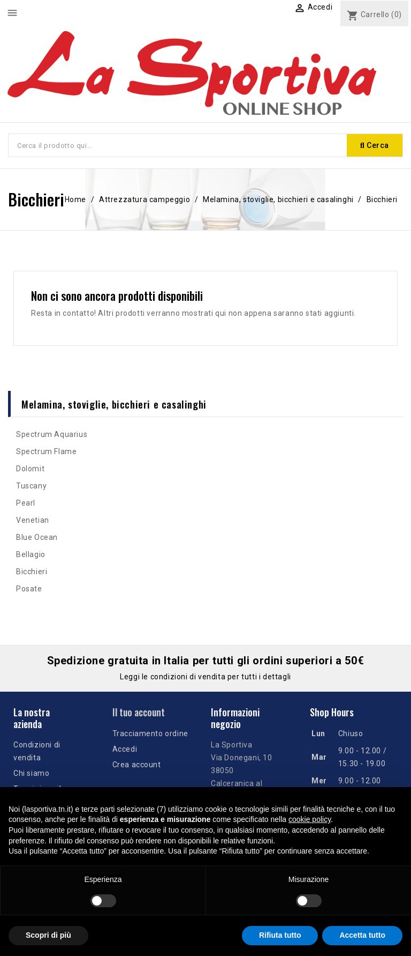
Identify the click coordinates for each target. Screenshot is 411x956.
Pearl (25, 503)
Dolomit (30, 468)
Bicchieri (31, 571)
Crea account (136, 764)
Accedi (125, 749)
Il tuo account (138, 712)
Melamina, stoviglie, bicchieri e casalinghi (114, 403)
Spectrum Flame (46, 451)
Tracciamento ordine (150, 733)
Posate (29, 588)
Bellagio (30, 554)
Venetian (32, 520)
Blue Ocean (37, 537)
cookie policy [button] (309, 819)
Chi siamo (31, 773)
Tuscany (31, 485)
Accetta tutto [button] (362, 935)
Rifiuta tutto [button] (280, 935)
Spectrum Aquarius (51, 434)
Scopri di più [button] (48, 935)
